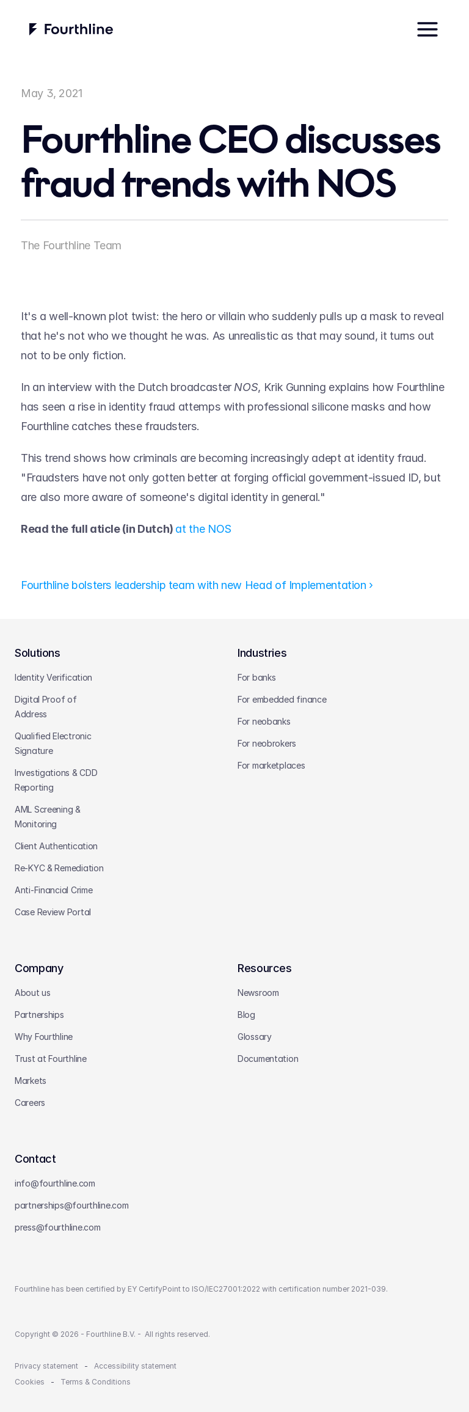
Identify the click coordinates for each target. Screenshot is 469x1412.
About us (33, 992)
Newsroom (258, 992)
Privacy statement (46, 1365)
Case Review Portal (53, 912)
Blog (246, 1014)
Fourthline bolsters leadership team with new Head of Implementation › (197, 584)
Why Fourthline (44, 1036)
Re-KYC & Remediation (59, 868)
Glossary (255, 1036)
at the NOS (203, 528)
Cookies (30, 1381)
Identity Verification (53, 677)
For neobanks (264, 721)
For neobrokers (267, 743)
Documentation (268, 1058)
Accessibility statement (135, 1365)
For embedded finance (282, 699)
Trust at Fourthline (51, 1058)
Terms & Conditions (95, 1381)
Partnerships (39, 1014)
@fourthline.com (96, 1205)
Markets (30, 1080)
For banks (256, 677)
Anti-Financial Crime (53, 890)
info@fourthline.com (55, 1183)
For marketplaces (271, 765)
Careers (30, 1102)
